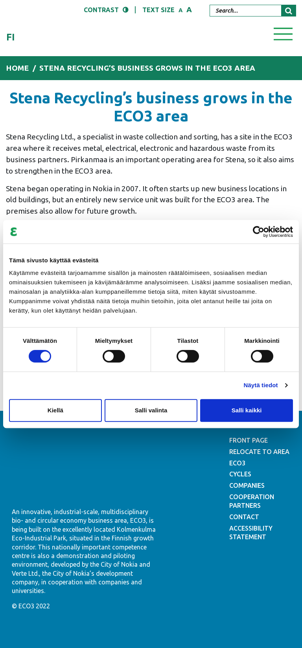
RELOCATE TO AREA (259, 451)
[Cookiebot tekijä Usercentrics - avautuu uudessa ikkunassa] (258, 232)
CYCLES (240, 474)
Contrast (101, 9)
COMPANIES (247, 485)
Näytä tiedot (261, 385)
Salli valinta (151, 410)
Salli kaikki (247, 410)
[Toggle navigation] (283, 33)
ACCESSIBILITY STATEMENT (251, 532)
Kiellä (55, 410)
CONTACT (244, 516)
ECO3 (237, 463)
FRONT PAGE (248, 440)
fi (10, 37)
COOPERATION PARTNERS (251, 501)
